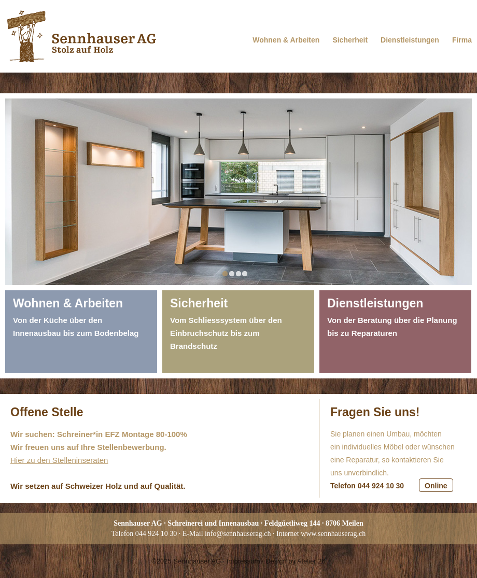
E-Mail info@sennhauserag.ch (227, 534)
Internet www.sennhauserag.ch (321, 534)
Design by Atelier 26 (295, 561)
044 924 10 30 (156, 534)
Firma (462, 40)
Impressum (243, 561)
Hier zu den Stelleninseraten (59, 460)
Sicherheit (350, 40)
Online (436, 486)
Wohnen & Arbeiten (285, 40)
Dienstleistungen (410, 40)
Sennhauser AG (197, 561)
